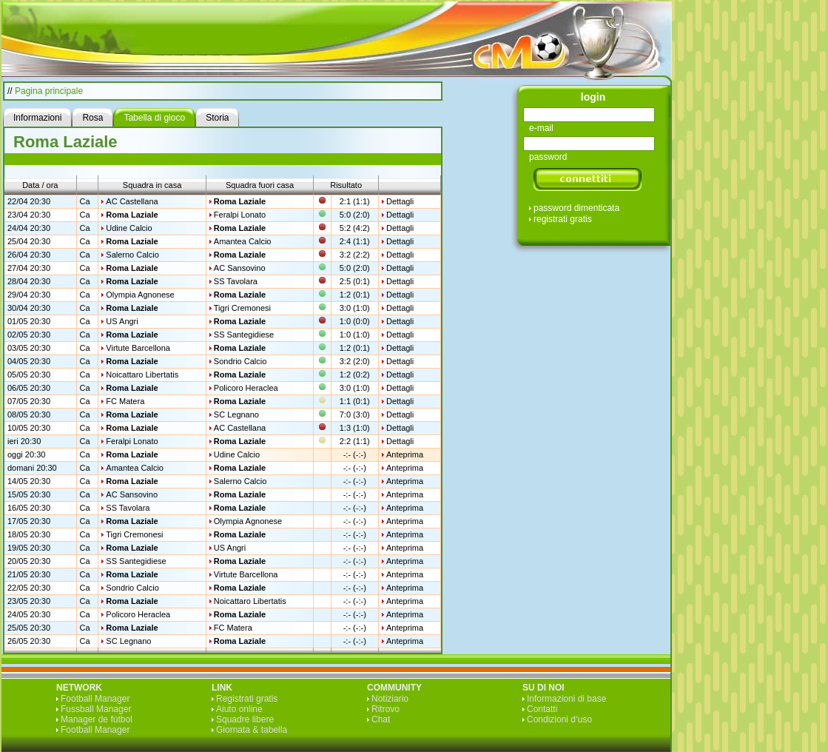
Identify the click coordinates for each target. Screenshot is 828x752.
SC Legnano (236, 414)
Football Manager (95, 699)
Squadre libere (245, 719)
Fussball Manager (96, 709)
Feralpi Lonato (240, 214)
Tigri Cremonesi (242, 307)
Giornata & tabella (251, 730)
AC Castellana (132, 201)
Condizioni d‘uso (559, 719)
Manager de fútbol (96, 719)
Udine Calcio (129, 228)
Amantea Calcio (243, 241)
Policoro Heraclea (246, 387)
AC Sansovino (240, 267)
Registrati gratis (246, 699)
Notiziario (389, 699)
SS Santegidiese (244, 334)
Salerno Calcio (132, 254)
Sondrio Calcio (240, 361)
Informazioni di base (566, 699)
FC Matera (125, 401)
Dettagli (400, 201)
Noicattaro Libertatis (142, 374)
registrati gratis (563, 219)
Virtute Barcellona (138, 347)
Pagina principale (49, 91)
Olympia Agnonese (140, 294)
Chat (380, 719)
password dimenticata (576, 208)
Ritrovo (385, 709)
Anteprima (404, 454)
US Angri (122, 321)
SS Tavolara (236, 281)
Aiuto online (239, 709)
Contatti (542, 709)
